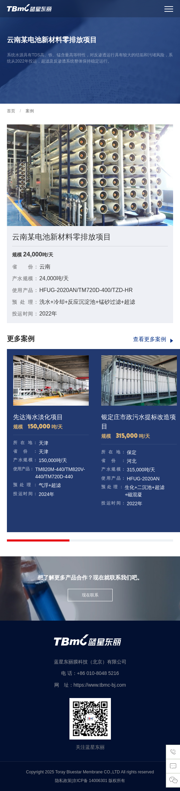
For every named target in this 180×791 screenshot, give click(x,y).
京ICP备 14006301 (90, 780)
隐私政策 (63, 780)
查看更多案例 (149, 339)
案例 (30, 111)
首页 (11, 111)
